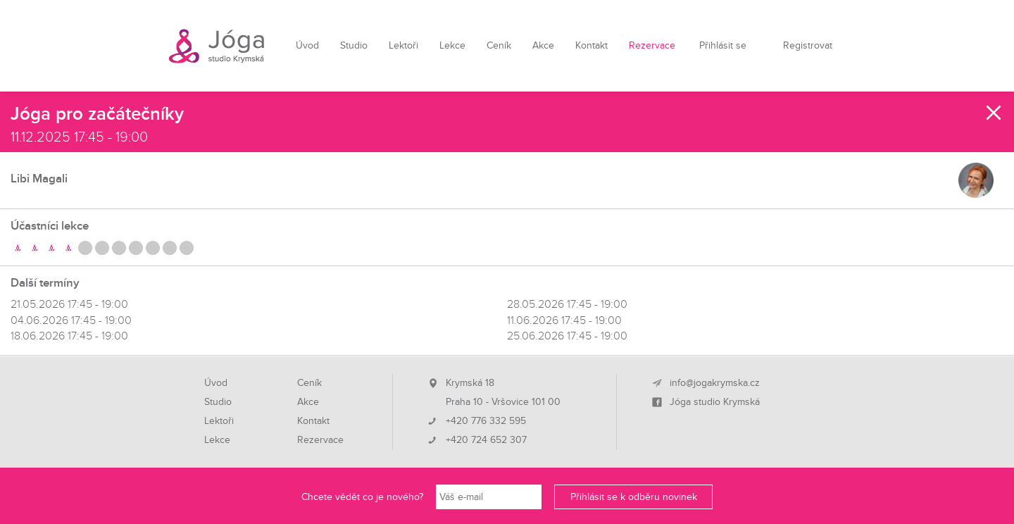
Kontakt (591, 45)
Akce (543, 45)
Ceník (499, 45)
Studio (354, 45)
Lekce (452, 45)
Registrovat (807, 45)
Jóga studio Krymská (715, 402)
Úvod (307, 45)
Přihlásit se (722, 45)
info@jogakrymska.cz (715, 383)
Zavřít (994, 112)
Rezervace (652, 45)
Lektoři (403, 45)
